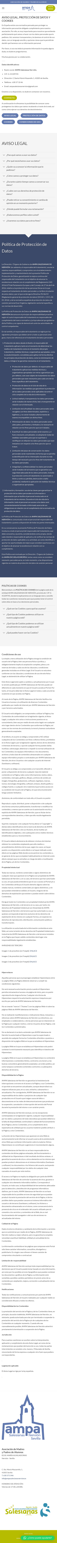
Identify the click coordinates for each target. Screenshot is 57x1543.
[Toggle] (4, 155)
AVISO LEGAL (28, 1533)
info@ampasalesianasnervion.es (14, 1478)
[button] (3, 8)
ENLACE (33, 951)
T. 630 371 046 (8, 1475)
